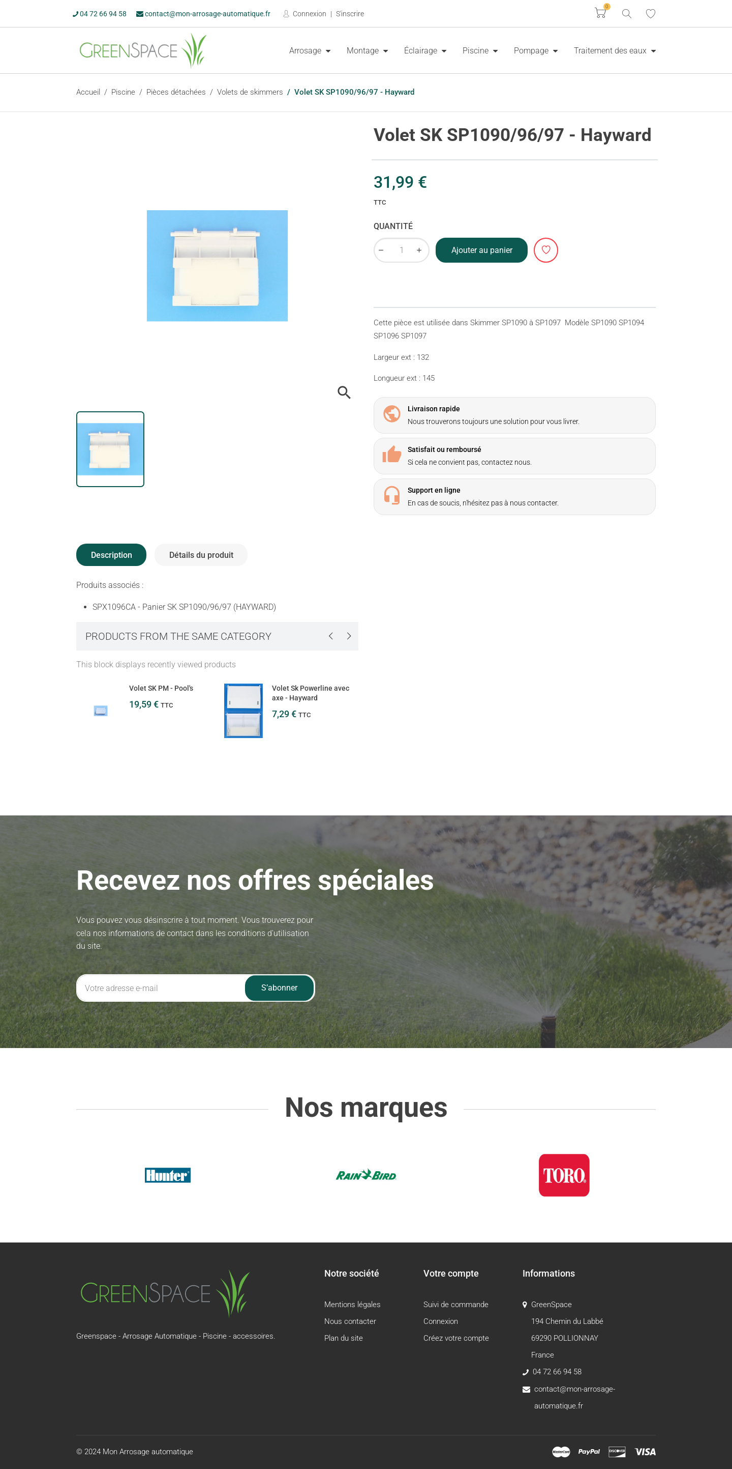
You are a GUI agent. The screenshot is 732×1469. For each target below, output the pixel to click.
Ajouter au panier (481, 250)
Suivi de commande (456, 1304)
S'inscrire (350, 14)
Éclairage (421, 50)
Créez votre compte (456, 1338)
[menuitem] (309, 50)
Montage (364, 50)
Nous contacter (350, 1321)
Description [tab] (111, 555)
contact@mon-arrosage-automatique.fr (203, 14)
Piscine (477, 50)
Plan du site (343, 1338)
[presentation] (330, 636)
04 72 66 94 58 (100, 14)
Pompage (532, 50)
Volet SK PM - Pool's (161, 688)
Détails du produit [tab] (201, 555)
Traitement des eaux (611, 50)
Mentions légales (352, 1304)
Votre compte (451, 1273)
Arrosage (306, 50)
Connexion (308, 14)
